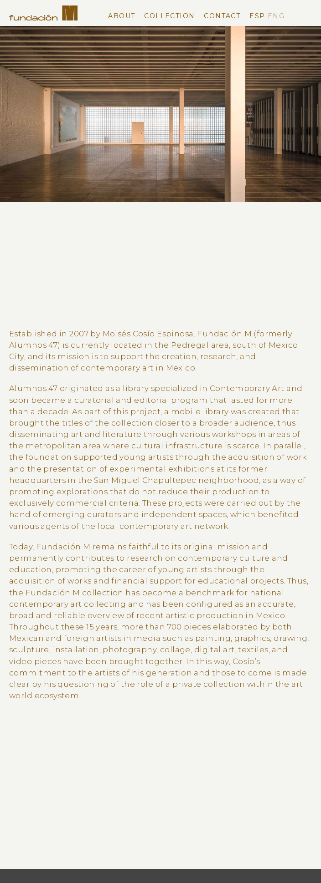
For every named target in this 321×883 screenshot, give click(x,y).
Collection (169, 16)
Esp (257, 16)
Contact (222, 16)
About (121, 16)
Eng (276, 16)
